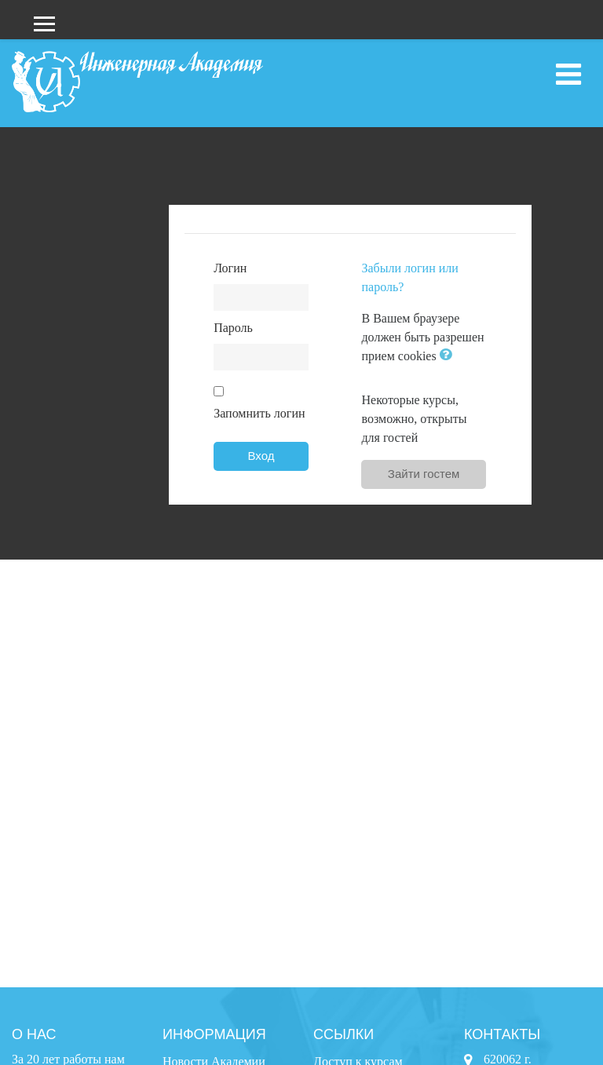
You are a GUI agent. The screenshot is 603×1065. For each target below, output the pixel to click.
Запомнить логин (259, 413)
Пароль (233, 327)
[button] (449, 356)
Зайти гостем (424, 473)
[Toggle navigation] (568, 74)
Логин (230, 268)
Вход (261, 455)
